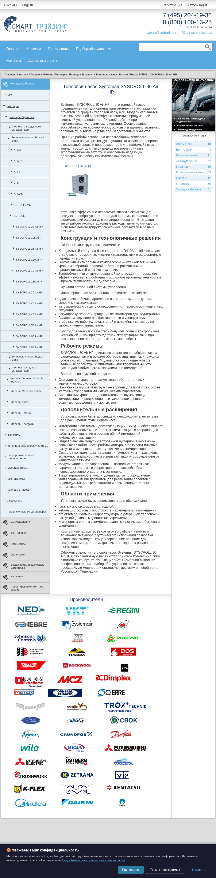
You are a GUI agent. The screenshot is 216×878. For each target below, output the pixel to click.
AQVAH (18, 193)
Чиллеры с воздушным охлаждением (26, 128)
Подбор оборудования (93, 49)
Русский (10, 5)
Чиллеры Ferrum (20, 413)
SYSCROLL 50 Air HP (29, 325)
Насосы (193, 178)
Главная (12, 49)
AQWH (18, 150)
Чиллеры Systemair (21, 117)
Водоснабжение (193, 155)
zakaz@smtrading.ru (162, 32)
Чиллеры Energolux (21, 424)
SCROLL (19, 215)
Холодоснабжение (18, 84)
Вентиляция (14, 533)
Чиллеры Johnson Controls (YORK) (26, 380)
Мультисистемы (17, 467)
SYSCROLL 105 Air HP (30, 237)
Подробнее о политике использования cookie (93, 860)
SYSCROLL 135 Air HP (30, 281)
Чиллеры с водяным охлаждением (24, 369)
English (27, 5)
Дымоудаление (16, 522)
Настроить (198, 869)
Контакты (13, 60)
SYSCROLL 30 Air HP (29, 270)
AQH (17, 172)
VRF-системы (16, 478)
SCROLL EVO (22, 204)
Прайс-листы (58, 49)
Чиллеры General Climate (25, 391)
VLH (16, 183)
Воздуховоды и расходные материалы (23, 566)
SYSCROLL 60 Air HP (29, 336)
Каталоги (34, 49)
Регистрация (172, 5)
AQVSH (18, 161)
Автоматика (14, 544)
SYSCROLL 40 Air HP (29, 303)
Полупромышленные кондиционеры (20, 457)
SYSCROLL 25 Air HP (29, 248)
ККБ (9, 95)
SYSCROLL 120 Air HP (30, 259)
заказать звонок (199, 32)
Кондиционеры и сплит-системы (28, 445)
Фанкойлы (13, 434)
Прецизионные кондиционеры (26, 511)
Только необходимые (165, 869)
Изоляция (13, 577)
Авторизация (197, 5)
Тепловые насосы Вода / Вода (27, 358)
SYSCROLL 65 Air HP (29, 347)
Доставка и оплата (43, 60)
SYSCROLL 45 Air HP (29, 314)
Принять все (130, 869)
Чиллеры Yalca (18, 402)
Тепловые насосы (18, 489)
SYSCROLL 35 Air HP (29, 292)
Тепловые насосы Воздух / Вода (29, 139)
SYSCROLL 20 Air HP (29, 226)
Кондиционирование (193, 172)
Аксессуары (14, 500)
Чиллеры (13, 106)
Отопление (14, 555)
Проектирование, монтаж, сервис (23, 588)
